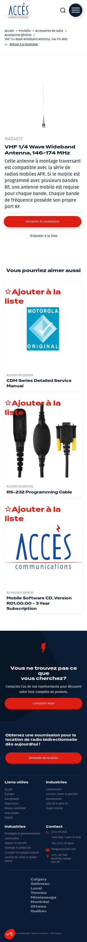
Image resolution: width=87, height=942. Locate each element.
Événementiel (53, 789)
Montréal (40, 902)
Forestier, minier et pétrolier (62, 794)
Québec (39, 911)
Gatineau (40, 884)
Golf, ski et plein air (57, 803)
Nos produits (12, 799)
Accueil (9, 789)
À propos (9, 794)
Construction (12, 838)
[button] (42, 221)
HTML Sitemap (55, 933)
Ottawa (38, 906)
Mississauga (43, 897)
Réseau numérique (15, 808)
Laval (36, 888)
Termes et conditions (40, 933)
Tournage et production (18, 847)
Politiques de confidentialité (18, 933)
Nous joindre (12, 813)
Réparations (11, 803)
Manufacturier (54, 799)
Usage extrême (54, 808)
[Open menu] (75, 10)
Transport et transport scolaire (22, 852)
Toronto (39, 893)
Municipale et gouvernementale (22, 833)
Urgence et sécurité (16, 843)
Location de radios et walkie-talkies (21, 859)
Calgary (39, 879)
